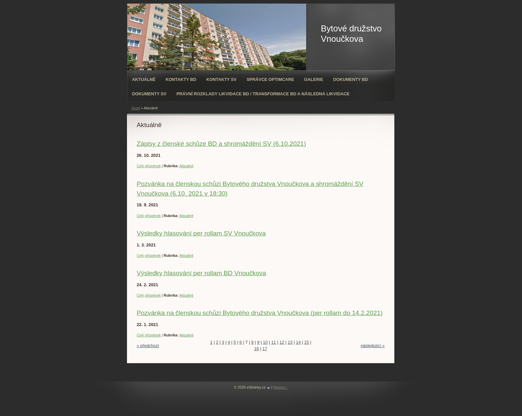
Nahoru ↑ (280, 387)
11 (273, 342)
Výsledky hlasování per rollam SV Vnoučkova (201, 233)
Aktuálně (143, 79)
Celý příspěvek (149, 166)
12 (281, 342)
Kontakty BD (180, 79)
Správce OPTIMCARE (270, 79)
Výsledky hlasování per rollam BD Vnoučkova (201, 273)
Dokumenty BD (350, 79)
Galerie (313, 79)
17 (264, 348)
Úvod (135, 108)
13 (290, 342)
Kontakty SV (221, 79)
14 (298, 342)
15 (306, 342)
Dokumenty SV (149, 93)
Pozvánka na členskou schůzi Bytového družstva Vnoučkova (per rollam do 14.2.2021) (260, 312)
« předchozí (148, 345)
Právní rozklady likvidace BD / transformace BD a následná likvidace (263, 93)
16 (256, 348)
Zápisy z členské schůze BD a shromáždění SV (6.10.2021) (221, 143)
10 (265, 342)
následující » (373, 345)
